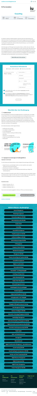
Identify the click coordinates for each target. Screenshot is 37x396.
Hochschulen (23, 90)
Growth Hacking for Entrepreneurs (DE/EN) (18, 351)
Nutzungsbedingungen (21, 93)
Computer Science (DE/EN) (18, 247)
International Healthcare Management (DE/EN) (18, 320)
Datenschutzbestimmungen (10, 94)
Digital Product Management (18, 364)
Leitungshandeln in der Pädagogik (18, 297)
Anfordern (18, 99)
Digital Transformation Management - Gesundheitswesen (18, 344)
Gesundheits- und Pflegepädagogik (18, 270)
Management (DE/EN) (18, 254)
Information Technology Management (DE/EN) (18, 314)
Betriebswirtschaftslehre (18, 250)
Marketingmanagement (18, 213)
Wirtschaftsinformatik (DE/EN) (18, 220)
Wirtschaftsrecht (18, 341)
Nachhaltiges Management (18, 317)
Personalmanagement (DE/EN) (18, 217)
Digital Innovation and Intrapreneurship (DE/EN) (19, 324)
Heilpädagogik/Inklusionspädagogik (18, 287)
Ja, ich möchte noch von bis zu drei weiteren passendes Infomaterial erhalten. (17, 91)
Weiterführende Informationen (18, 57)
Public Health (18, 331)
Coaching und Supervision (18, 274)
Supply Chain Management (18, 280)
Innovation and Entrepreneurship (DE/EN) (18, 327)
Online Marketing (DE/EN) (18, 277)
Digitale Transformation (18, 264)
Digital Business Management (18, 357)
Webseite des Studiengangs (27, 195)
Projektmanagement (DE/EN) (18, 233)
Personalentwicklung (18, 267)
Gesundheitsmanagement (18, 230)
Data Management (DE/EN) (18, 307)
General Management (18, 210)
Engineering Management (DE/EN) (18, 294)
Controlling (18, 227)
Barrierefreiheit (29, 391)
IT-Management (18, 243)
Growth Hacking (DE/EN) (18, 347)
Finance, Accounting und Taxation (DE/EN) (18, 257)
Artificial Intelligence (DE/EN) (18, 237)
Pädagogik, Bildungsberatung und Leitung (18, 304)
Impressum (3, 391)
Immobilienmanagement (18, 260)
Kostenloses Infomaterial (9, 195)
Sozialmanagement (18, 290)
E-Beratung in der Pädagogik (18, 300)
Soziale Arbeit (18, 223)
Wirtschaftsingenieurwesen (18, 284)
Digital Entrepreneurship (18, 361)
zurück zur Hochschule (5, 199)
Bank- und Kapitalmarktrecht (18, 334)
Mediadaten (13, 379)
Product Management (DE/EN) (18, 367)
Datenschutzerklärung (13, 391)
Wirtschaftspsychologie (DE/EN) (18, 240)
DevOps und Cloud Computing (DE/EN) (18, 354)
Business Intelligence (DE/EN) (18, 310)
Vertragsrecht (18, 337)
